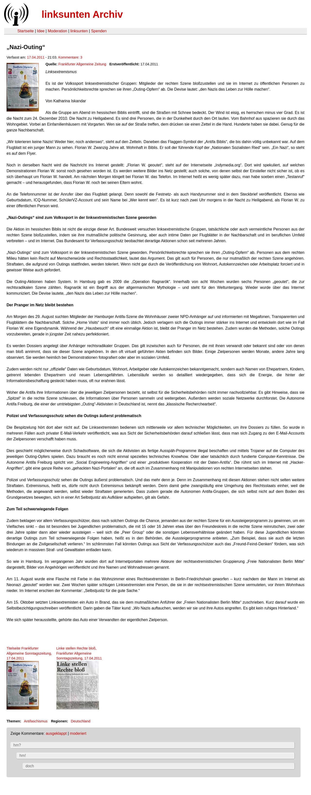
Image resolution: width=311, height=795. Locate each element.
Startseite (25, 31)
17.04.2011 (35, 57)
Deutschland (80, 721)
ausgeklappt (56, 733)
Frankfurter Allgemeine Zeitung (82, 64)
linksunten (79, 31)
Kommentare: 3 (70, 57)
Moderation (57, 31)
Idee (40, 31)
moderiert (78, 733)
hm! (22, 755)
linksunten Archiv (82, 14)
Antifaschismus (35, 721)
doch (30, 766)
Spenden (99, 31)
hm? (17, 745)
